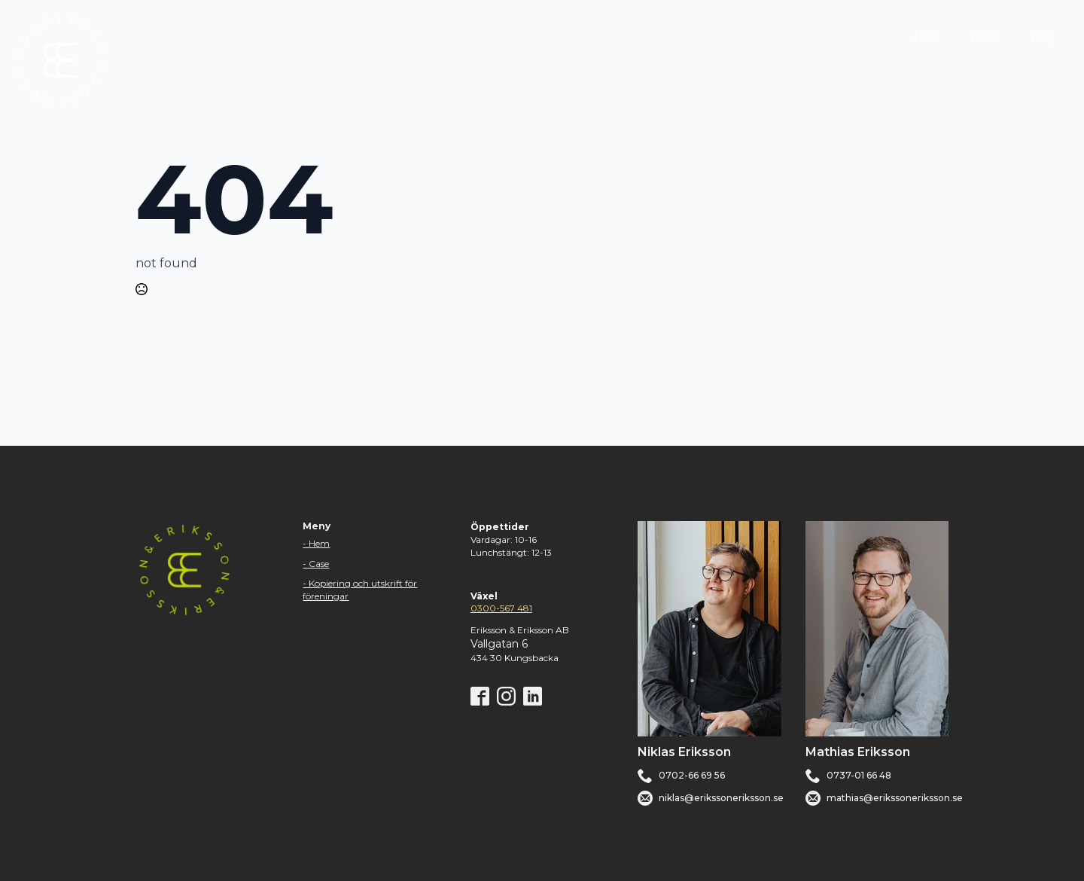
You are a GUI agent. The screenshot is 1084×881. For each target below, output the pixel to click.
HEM (927, 37)
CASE (985, 37)
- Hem (316, 543)
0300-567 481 (501, 608)
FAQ (1042, 37)
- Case (316, 563)
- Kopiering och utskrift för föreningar (360, 590)
